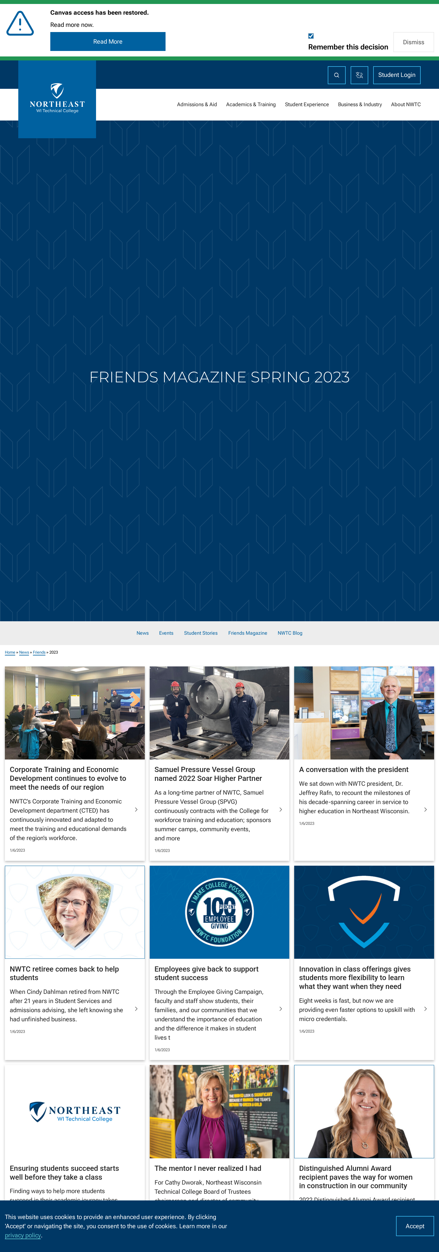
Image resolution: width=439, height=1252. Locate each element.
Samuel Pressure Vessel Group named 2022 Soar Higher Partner (208, 774)
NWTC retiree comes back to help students (64, 973)
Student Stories (201, 633)
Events (166, 633)
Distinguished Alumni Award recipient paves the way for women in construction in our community (355, 1177)
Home (10, 652)
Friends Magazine (247, 633)
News (143, 633)
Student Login (397, 74)
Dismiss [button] (413, 42)
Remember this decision (348, 47)
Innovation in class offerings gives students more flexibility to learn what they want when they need (355, 978)
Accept (415, 1226)
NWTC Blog (290, 633)
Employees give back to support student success (207, 973)
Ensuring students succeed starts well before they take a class (64, 1173)
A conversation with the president (354, 769)
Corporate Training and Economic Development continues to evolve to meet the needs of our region (68, 778)
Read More (108, 41)
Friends (39, 652)
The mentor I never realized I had (208, 1168)
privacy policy (23, 1235)
